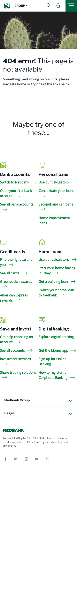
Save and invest (15, 329)
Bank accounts (15, 174)
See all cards (13, 273)
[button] (21, 6)
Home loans (50, 251)
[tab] (38, 400)
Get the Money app (57, 350)
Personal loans (53, 174)
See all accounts (16, 350)
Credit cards (12, 251)
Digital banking (54, 329)
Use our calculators (58, 182)
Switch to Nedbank (18, 182)
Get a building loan (57, 281)
